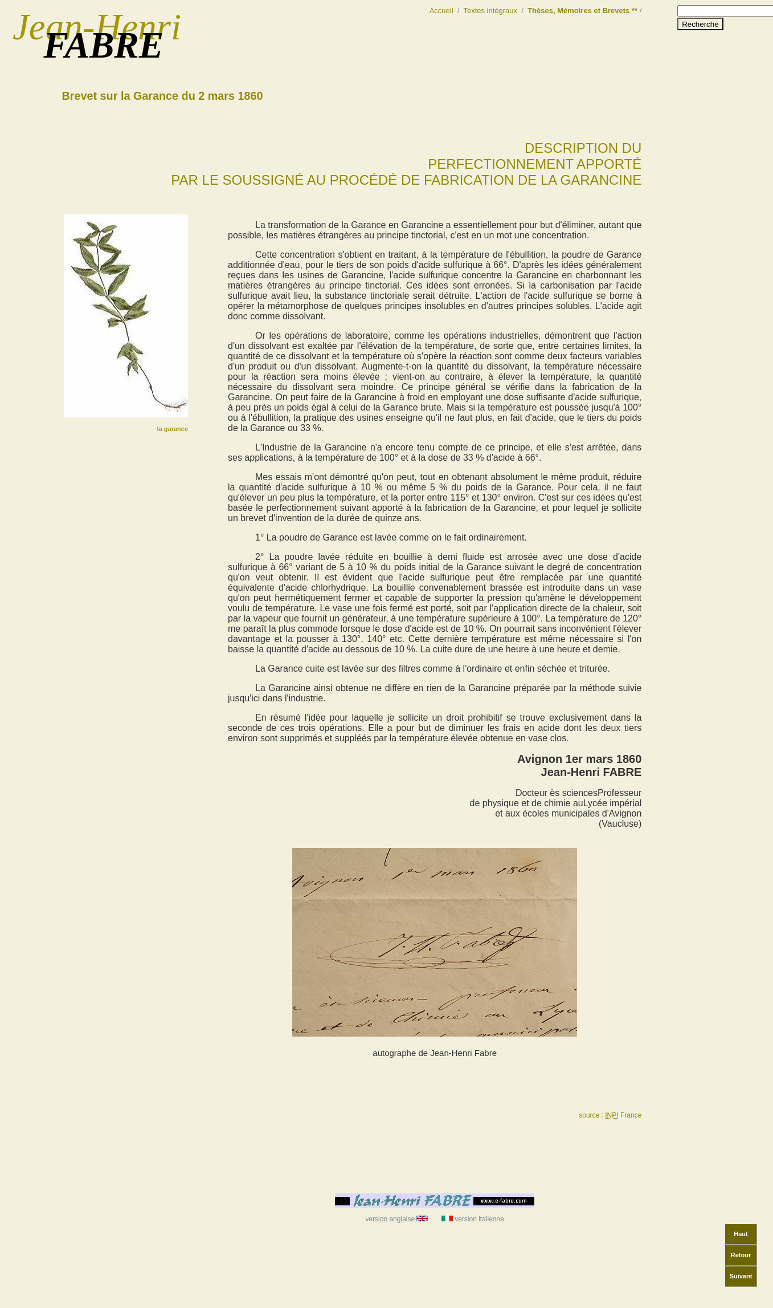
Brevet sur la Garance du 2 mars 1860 (162, 96)
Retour (741, 1255)
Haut (740, 1233)
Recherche (700, 24)
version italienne (473, 1219)
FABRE (103, 45)
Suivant (741, 1276)
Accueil (441, 10)
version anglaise (395, 1219)
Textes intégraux (490, 10)
